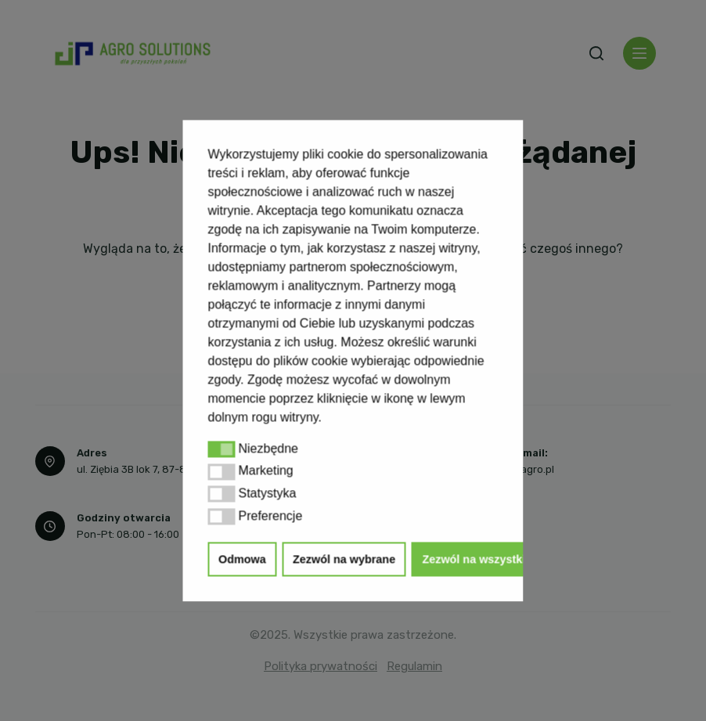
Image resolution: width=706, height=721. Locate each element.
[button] (222, 449)
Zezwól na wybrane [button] (344, 559)
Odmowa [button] (242, 559)
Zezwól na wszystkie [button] (476, 559)
